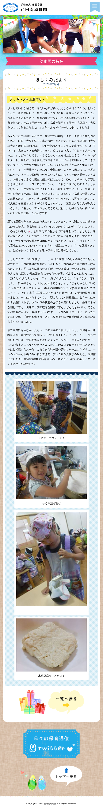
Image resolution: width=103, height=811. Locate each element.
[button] (95, 7)
